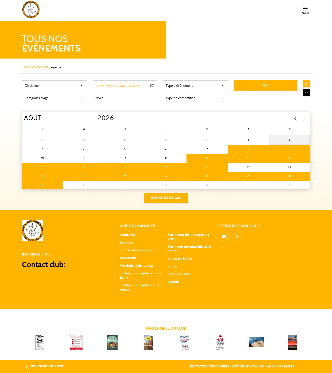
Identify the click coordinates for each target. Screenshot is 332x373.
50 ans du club (179, 274)
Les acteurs (128, 258)
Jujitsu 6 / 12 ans (180, 258)
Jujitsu (172, 266)
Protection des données (209, 366)
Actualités (127, 234)
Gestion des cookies (248, 366)
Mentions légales (280, 366)
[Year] (93, 118)
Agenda (173, 281)
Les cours (127, 242)
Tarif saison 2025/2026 (137, 250)
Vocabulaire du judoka (136, 265)
